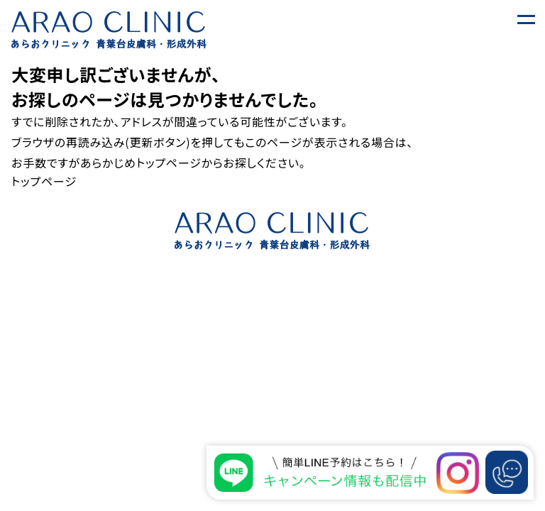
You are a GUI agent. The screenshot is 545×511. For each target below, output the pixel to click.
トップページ (169, 162)
